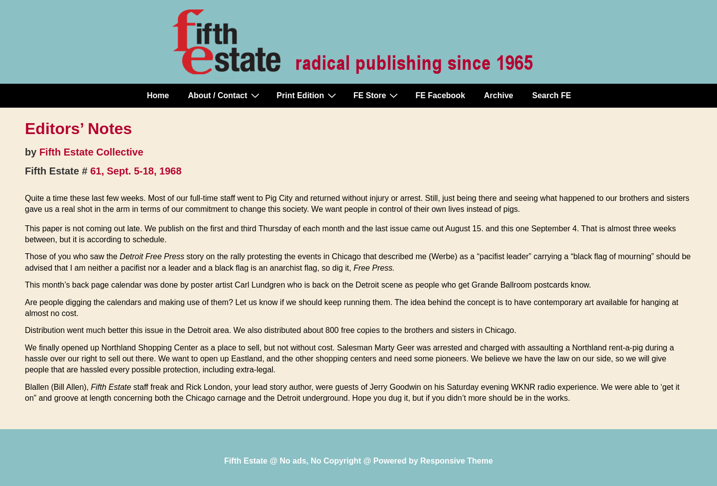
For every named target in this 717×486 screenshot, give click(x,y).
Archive (498, 95)
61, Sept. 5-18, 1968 (135, 170)
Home (158, 95)
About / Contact (224, 95)
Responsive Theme (456, 461)
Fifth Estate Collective (91, 152)
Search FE (551, 95)
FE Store (377, 95)
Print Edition (308, 95)
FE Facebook (440, 95)
